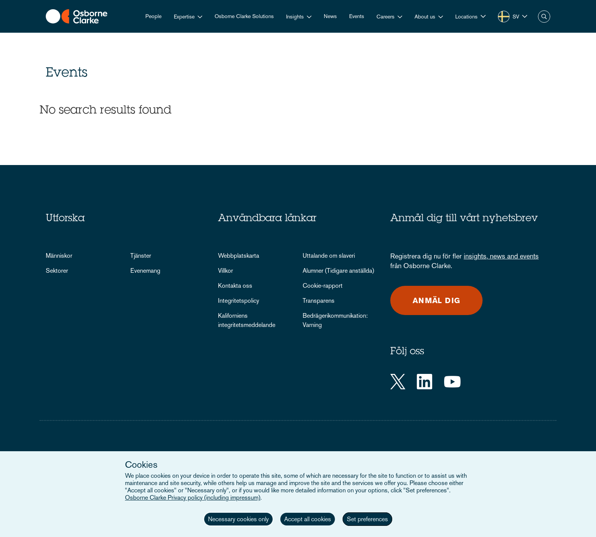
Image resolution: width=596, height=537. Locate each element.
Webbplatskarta (238, 255)
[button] (470, 16)
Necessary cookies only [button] (238, 519)
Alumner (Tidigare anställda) (338, 270)
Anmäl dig (436, 300)
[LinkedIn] (424, 381)
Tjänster (140, 255)
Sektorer (57, 270)
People (153, 16)
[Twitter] (397, 381)
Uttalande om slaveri (329, 255)
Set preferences (367, 519)
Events (356, 16)
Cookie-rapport (323, 285)
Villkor (225, 270)
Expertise (184, 16)
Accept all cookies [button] (307, 519)
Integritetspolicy (238, 300)
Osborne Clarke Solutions (244, 16)
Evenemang (145, 270)
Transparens (319, 300)
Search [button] (544, 16)
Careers (385, 16)
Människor (59, 255)
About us (425, 16)
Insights (295, 16)
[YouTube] (452, 381)
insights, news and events (501, 256)
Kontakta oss (235, 285)
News (330, 16)
